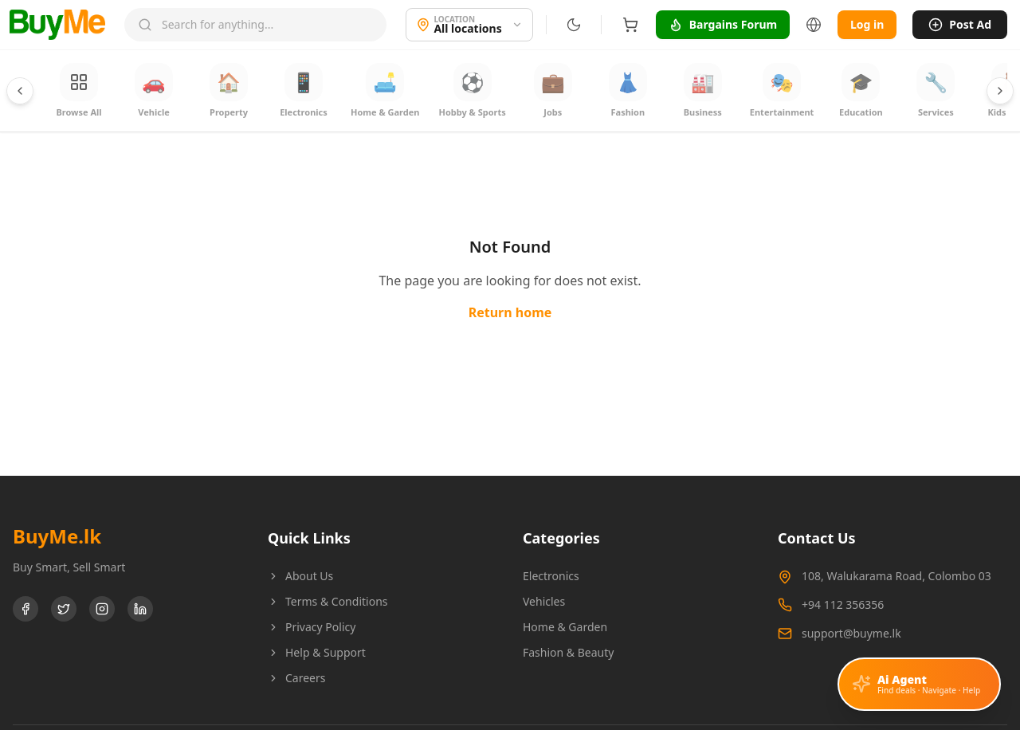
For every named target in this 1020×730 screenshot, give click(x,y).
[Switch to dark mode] (573, 24)
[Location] (469, 24)
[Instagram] (102, 609)
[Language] (813, 24)
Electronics (551, 575)
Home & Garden (565, 626)
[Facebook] (25, 609)
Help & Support (317, 652)
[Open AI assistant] (919, 684)
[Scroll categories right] (1000, 90)
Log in (867, 24)
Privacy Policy (311, 626)
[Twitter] (63, 609)
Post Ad (959, 24)
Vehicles (544, 601)
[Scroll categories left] (19, 90)
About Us (300, 575)
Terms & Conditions (328, 601)
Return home (510, 312)
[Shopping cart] (629, 25)
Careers (296, 677)
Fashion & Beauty (568, 652)
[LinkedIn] (140, 609)
